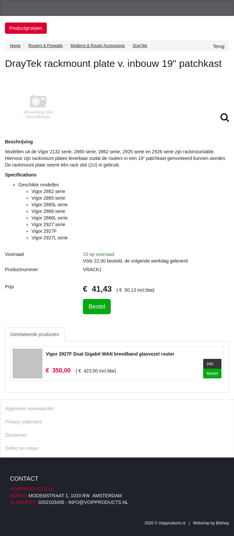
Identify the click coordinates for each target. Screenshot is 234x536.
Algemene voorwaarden (29, 408)
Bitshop (222, 523)
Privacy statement (23, 421)
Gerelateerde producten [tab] (34, 334)
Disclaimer (16, 435)
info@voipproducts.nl (98, 502)
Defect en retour (21, 448)
